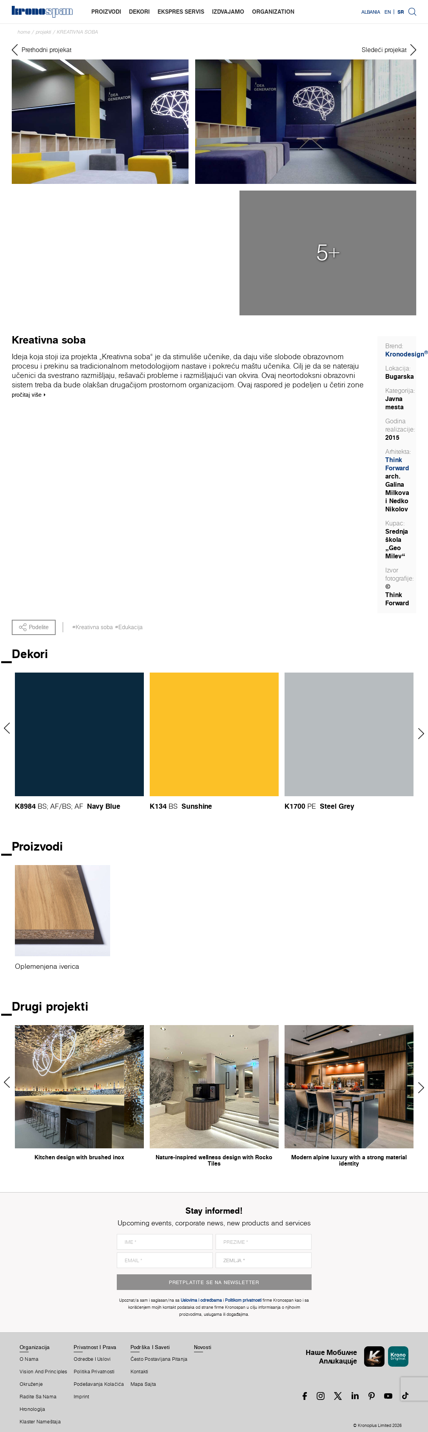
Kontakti (140, 1372)
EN (387, 11)
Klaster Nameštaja (40, 1422)
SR (400, 11)
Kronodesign (406, 354)
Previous (9, 728)
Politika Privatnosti (94, 1372)
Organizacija (35, 1347)
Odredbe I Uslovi (92, 1359)
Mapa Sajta (143, 1384)
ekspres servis (181, 11)
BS (42, 806)
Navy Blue (103, 806)
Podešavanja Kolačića (99, 1384)
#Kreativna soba (92, 627)
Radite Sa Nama (38, 1397)
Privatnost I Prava (95, 1347)
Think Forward (397, 464)
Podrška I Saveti (150, 1347)
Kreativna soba (77, 32)
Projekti (43, 32)
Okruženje (31, 1384)
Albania (370, 11)
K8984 (25, 806)
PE (311, 806)
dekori (139, 11)
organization (273, 11)
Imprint (81, 1397)
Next (418, 733)
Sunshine (196, 806)
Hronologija (32, 1409)
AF (54, 806)
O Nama (29, 1359)
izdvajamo (228, 11)
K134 (158, 806)
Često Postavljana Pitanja (159, 1359)
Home (24, 32)
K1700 (295, 806)
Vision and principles (43, 1372)
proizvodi (106, 11)
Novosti (203, 1347)
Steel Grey (337, 806)
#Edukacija (129, 627)
